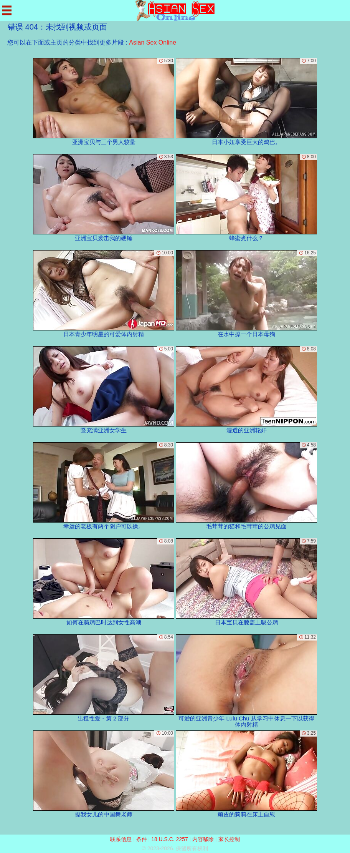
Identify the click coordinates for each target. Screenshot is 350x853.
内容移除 (203, 839)
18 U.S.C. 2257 (169, 839)
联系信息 (121, 839)
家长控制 (229, 839)
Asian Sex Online (152, 42)
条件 (141, 839)
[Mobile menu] (7, 10)
